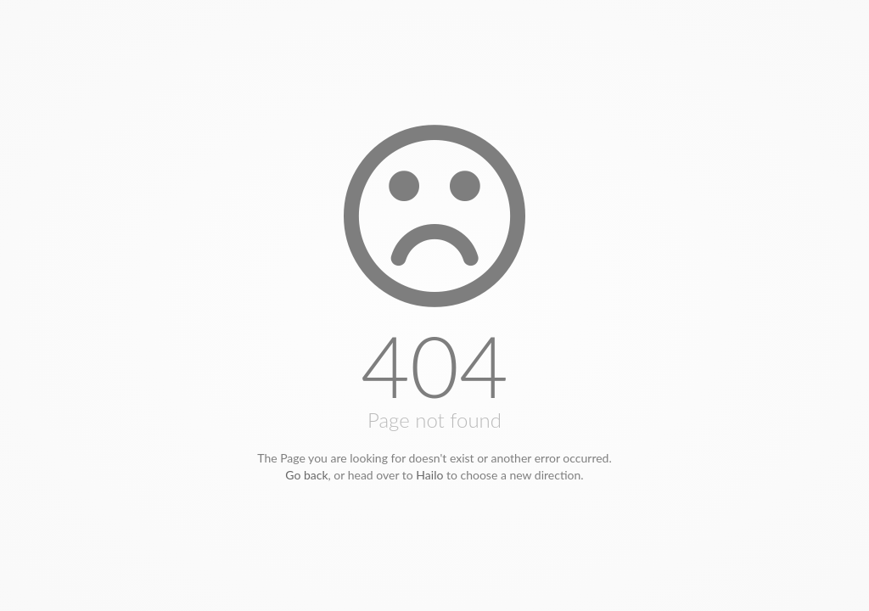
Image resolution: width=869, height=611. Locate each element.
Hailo (429, 475)
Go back (306, 475)
